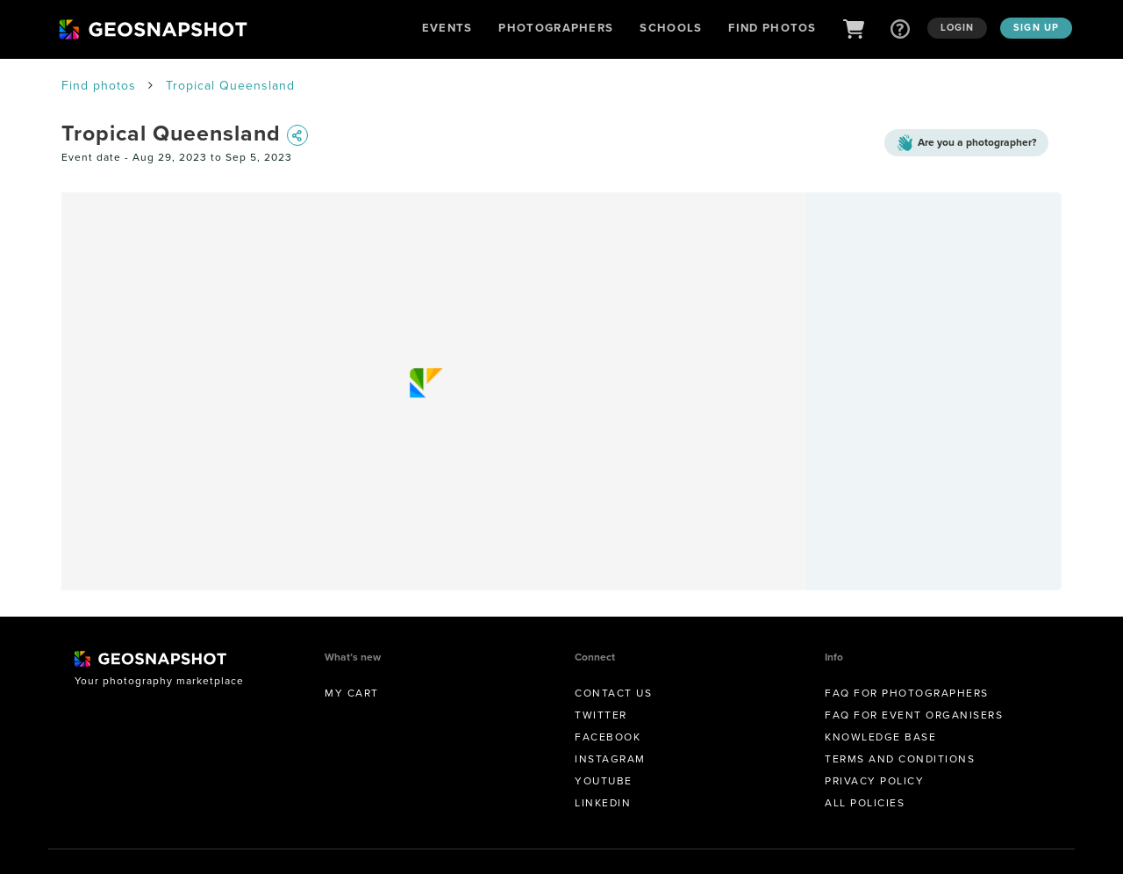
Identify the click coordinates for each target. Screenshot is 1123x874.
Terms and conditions (900, 759)
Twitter (601, 715)
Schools (671, 27)
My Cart (352, 693)
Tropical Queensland (230, 85)
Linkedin (603, 803)
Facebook (607, 737)
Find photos (98, 85)
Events (447, 27)
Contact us (613, 693)
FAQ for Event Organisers (914, 715)
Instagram (610, 759)
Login (958, 27)
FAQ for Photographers (907, 693)
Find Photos (772, 27)
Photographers (555, 27)
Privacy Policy (874, 781)
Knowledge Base (880, 737)
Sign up (1036, 27)
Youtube (604, 781)
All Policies (865, 803)
